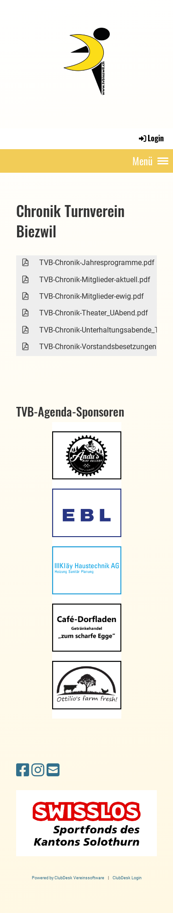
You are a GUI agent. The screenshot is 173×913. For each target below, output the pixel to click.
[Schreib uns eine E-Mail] (53, 770)
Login (150, 138)
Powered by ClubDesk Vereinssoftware (68, 877)
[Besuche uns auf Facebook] (22, 770)
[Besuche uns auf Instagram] (37, 770)
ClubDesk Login (127, 877)
